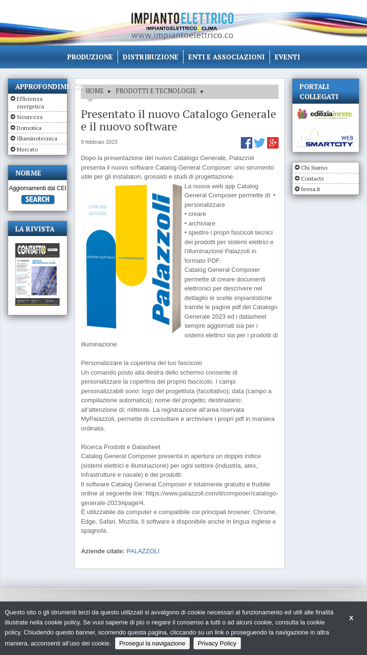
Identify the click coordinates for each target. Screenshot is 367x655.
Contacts (312, 178)
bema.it (310, 189)
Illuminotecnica (37, 138)
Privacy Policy (217, 643)
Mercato (27, 149)
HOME (95, 90)
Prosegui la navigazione (152, 643)
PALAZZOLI (143, 551)
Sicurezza (30, 116)
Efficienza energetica (30, 102)
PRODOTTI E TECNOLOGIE (156, 90)
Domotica (29, 127)
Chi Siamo (314, 167)
